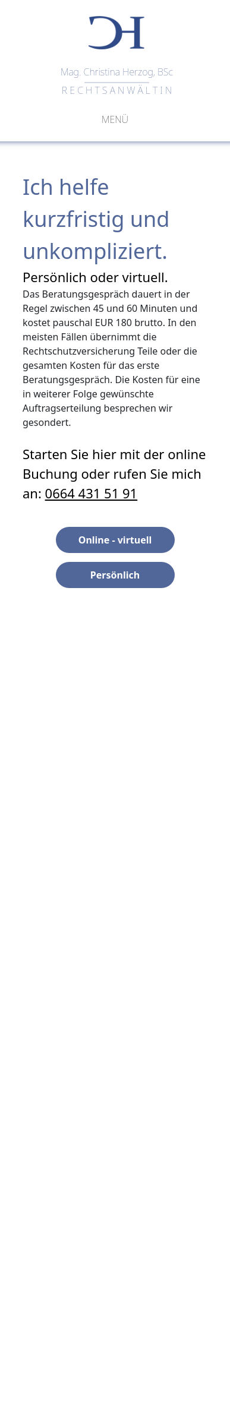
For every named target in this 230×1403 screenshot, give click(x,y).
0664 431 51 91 (91, 493)
